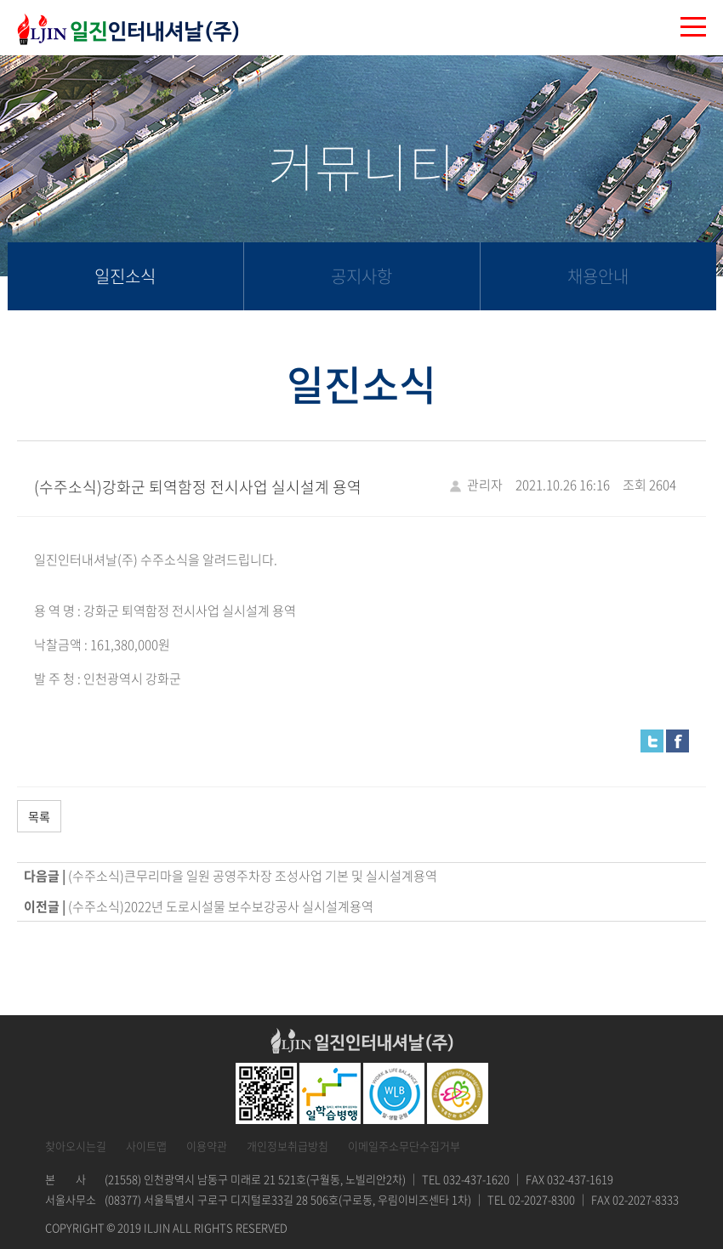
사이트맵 (146, 1146)
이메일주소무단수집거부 (404, 1146)
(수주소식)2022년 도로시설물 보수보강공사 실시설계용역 (220, 906)
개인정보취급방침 (287, 1146)
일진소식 (125, 276)
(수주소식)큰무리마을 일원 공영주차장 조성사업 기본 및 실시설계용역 (252, 875)
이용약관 (206, 1146)
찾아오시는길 (75, 1146)
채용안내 (598, 276)
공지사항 (361, 276)
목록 (39, 816)
